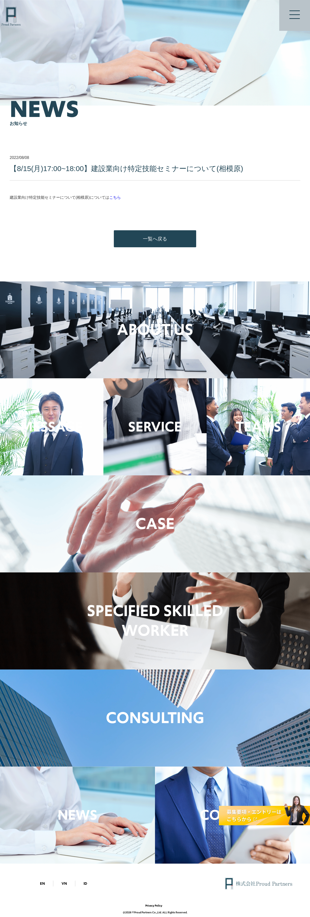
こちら (115, 197)
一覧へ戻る (155, 238)
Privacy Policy (153, 906)
